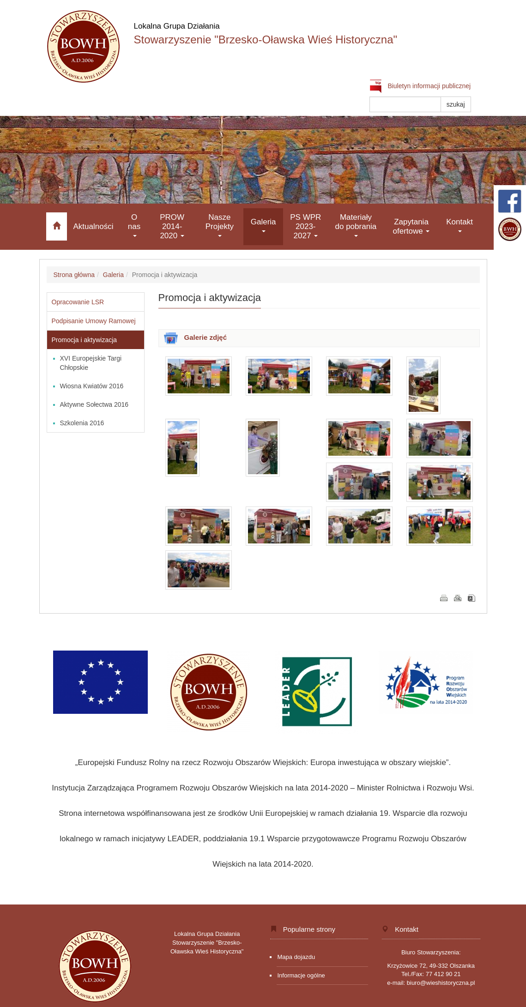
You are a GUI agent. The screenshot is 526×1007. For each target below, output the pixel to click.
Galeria (113, 274)
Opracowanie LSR (78, 302)
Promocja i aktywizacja (84, 340)
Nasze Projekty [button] (220, 225)
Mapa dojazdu (296, 956)
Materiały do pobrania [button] (356, 225)
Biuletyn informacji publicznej (420, 86)
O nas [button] (134, 225)
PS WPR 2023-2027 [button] (305, 226)
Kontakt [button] (459, 225)
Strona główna (74, 274)
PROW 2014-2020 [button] (172, 226)
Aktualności (93, 226)
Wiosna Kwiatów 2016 (92, 386)
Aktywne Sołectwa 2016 (94, 404)
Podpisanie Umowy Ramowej (94, 321)
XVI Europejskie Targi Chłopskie (91, 363)
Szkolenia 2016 (82, 423)
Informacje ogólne (301, 975)
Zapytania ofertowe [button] (411, 226)
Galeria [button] (263, 225)
